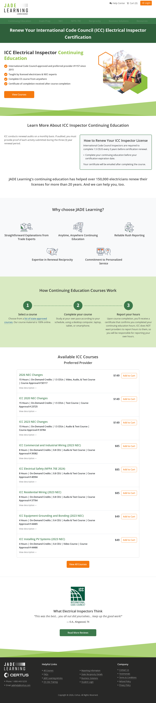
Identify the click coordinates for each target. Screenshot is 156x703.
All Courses (48, 670)
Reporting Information (90, 670)
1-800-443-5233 (20, 681)
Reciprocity (95, 21)
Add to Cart (129, 375)
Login (147, 2)
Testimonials (124, 673)
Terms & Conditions (128, 677)
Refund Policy (125, 681)
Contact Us (124, 670)
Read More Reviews (78, 632)
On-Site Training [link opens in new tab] (51, 682)
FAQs (46, 674)
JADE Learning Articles (53, 678)
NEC (61, 21)
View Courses (19, 94)
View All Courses (78, 564)
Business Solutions (119, 21)
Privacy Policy (125, 685)
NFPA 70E (76, 21)
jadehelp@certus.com (21, 685)
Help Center (119, 3)
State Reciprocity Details (92, 674)
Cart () (133, 3)
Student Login (87, 682)
